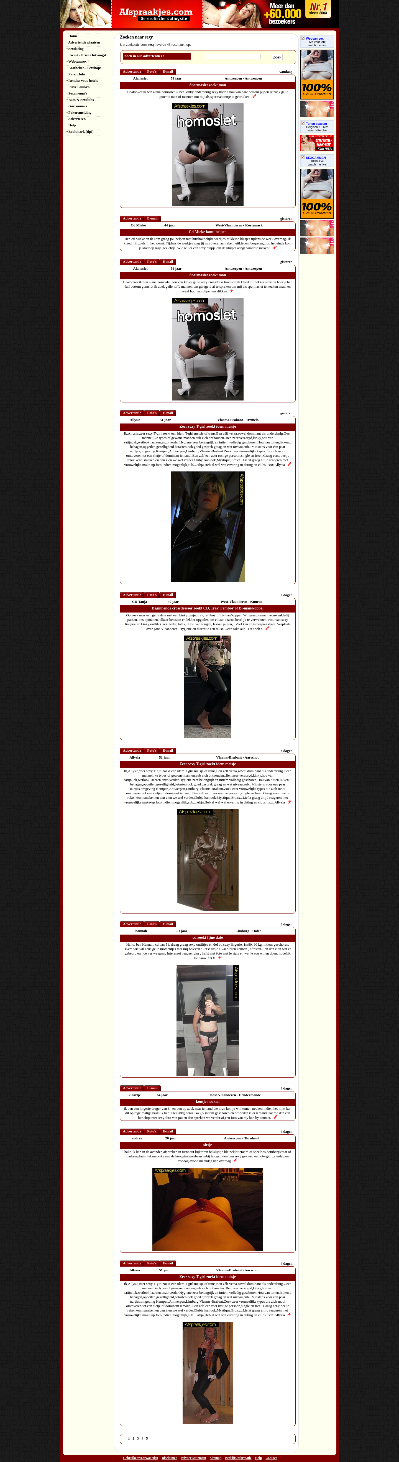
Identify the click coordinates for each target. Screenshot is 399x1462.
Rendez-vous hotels (82, 80)
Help (71, 125)
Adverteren (76, 119)
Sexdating (75, 49)
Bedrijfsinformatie (238, 1458)
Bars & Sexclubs (80, 100)
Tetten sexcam (314, 123)
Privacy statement (193, 1458)
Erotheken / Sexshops (83, 68)
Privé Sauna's (77, 87)
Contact (271, 1458)
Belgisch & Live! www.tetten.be (317, 128)
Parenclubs (76, 74)
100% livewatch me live (317, 162)
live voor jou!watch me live (317, 43)
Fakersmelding (78, 112)
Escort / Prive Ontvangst (86, 55)
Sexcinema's (76, 93)
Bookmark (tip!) (80, 131)
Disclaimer (169, 1458)
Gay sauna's (76, 106)
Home (72, 36)
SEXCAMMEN (313, 157)
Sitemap (215, 1458)
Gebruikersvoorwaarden (140, 1458)
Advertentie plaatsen (83, 42)
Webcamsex (77, 61)
